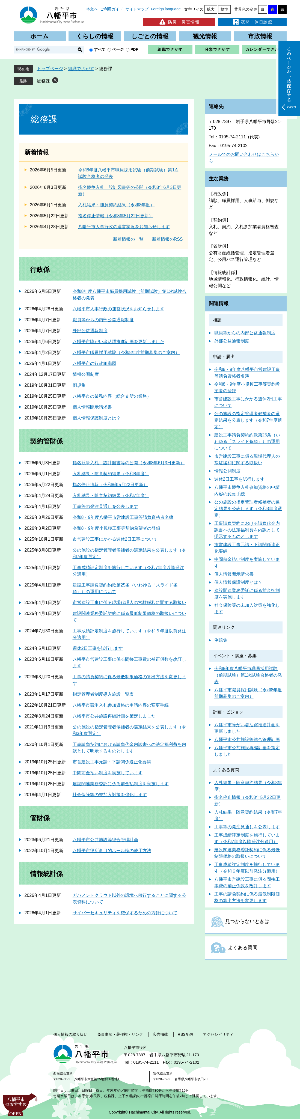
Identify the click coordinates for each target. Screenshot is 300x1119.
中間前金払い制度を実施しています (107, 772)
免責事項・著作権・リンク (120, 1034)
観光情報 (205, 36)
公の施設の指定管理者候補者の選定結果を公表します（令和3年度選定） (248, 508)
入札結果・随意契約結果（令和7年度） (111, 495)
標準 (224, 9)
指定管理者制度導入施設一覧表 (103, 694)
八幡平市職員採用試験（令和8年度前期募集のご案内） (126, 352)
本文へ (92, 9)
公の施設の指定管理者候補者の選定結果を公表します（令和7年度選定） (248, 420)
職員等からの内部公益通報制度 (103, 319)
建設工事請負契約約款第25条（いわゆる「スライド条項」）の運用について (247, 441)
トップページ (50, 68)
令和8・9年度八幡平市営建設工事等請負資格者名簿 (123, 517)
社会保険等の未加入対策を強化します (110, 794)
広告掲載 (160, 1034)
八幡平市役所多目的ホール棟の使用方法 (112, 850)
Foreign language (166, 9)
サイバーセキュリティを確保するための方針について (125, 912)
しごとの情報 (149, 36)
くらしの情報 (94, 36)
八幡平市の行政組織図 (94, 363)
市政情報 (260, 36)
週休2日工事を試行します (98, 648)
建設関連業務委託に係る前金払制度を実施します (121, 783)
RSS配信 (185, 1034)
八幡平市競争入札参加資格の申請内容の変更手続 (121, 705)
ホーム (39, 36)
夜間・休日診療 (252, 22)
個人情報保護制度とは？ (97, 418)
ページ (118, 49)
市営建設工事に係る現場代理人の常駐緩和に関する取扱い (129, 602)
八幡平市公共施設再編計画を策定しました (114, 716)
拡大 (211, 9)
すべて (99, 49)
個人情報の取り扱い (70, 1034)
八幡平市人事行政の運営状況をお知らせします (124, 226)
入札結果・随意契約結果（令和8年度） (116, 205)
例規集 (79, 385)
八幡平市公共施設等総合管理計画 (105, 839)
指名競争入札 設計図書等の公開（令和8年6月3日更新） (129, 462)
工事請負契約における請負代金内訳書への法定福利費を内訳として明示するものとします (247, 530)
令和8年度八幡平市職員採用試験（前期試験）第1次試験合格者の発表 (248, 675)
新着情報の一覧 (128, 239)
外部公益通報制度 (90, 330)
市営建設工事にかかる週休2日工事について (115, 539)
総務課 (43, 81)
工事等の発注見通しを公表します (105, 506)
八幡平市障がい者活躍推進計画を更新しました (118, 341)
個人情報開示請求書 (92, 407)
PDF (134, 49)
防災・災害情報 (179, 22)
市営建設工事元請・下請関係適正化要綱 (112, 762)
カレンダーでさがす (264, 49)
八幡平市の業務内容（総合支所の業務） (112, 396)
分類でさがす (217, 49)
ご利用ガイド (111, 9)
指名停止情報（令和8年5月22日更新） (115, 215)
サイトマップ (137, 9)
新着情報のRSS (167, 239)
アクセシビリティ (218, 1034)
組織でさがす (170, 49)
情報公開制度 (86, 374)
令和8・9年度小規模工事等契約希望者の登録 (117, 528)
